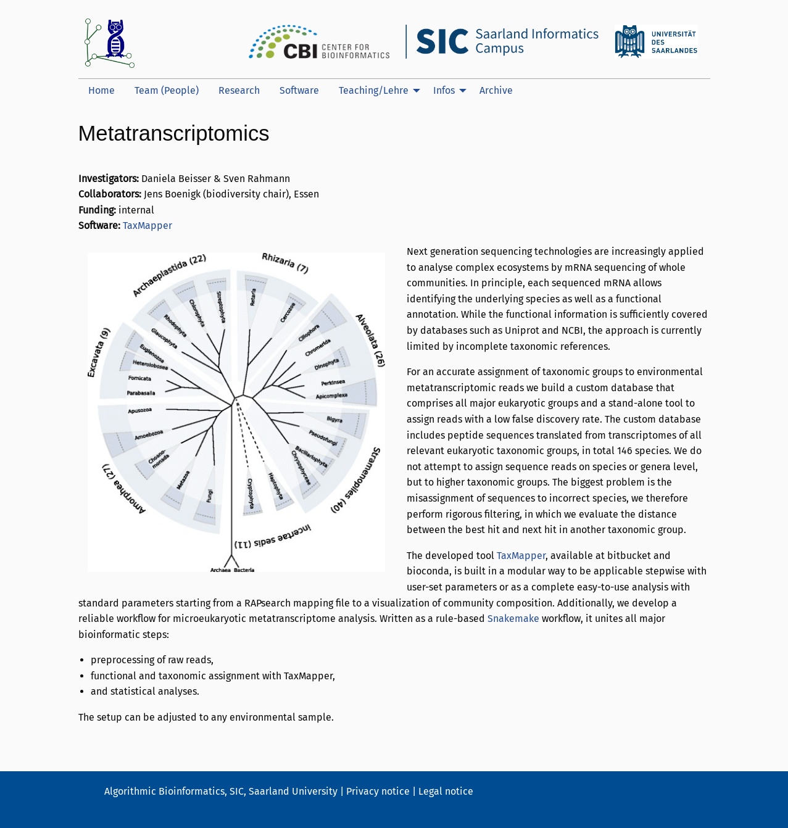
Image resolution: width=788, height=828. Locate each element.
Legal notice (445, 791)
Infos (444, 90)
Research (239, 90)
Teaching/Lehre (374, 90)
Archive (496, 90)
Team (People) (167, 90)
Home (101, 90)
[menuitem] (101, 90)
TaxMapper (147, 225)
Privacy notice (378, 791)
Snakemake (513, 618)
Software (299, 90)
